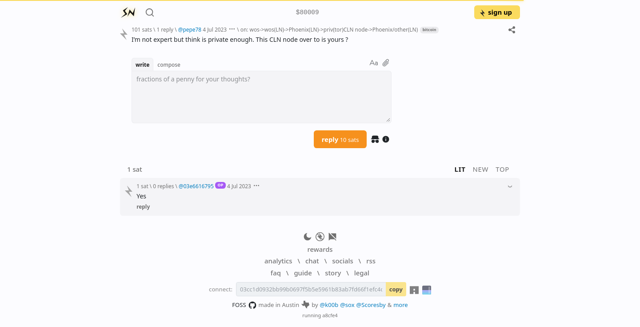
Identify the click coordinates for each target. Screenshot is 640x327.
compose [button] (168, 64)
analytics (278, 260)
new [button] (481, 169)
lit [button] (460, 169)
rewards (319, 249)
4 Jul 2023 (215, 29)
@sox (347, 305)
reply (340, 139)
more (400, 305)
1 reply (164, 29)
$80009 (307, 12)
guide (303, 272)
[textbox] (261, 97)
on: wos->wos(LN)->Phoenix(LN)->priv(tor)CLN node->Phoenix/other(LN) (329, 29)
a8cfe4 (330, 315)
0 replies (163, 186)
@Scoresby (371, 305)
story (333, 272)
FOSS (244, 305)
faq (276, 272)
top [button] (502, 169)
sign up (495, 12)
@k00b (329, 305)
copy (396, 289)
